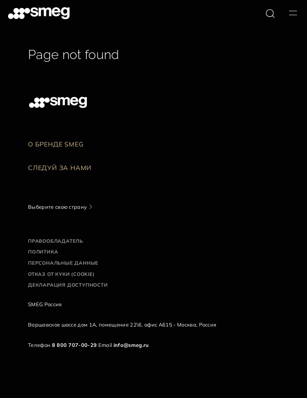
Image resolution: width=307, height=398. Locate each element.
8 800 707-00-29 (74, 345)
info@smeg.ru (131, 345)
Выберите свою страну (57, 207)
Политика (43, 252)
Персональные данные (63, 263)
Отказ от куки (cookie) (61, 274)
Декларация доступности (68, 285)
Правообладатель (55, 241)
